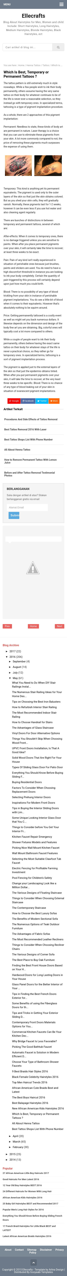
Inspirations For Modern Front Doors (33, 802)
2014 (12, 1159)
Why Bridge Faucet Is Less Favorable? (34, 1041)
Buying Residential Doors (27, 782)
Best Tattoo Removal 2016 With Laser (25, 429)
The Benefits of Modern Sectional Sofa (35, 918)
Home (33, 626)
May (15, 678)
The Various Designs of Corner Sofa (33, 954)
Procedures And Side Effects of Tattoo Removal (31, 419)
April (16, 1136)
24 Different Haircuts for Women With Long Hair (27, 1191)
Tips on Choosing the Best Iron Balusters (36, 701)
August (17, 667)
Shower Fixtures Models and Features (34, 842)
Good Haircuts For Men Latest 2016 (21, 1179)
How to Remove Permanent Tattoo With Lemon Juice (30, 461)
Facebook (28, 401)
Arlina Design (56, 1269)
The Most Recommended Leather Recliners (37, 939)
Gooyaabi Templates (41, 1272)
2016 (12, 656)
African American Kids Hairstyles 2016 (22, 1197)
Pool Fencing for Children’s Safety (32, 877)
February (18, 1147)
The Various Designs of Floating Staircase (37, 892)
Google (14, 401)
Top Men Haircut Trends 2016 (29, 1082)
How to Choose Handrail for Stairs (32, 722)
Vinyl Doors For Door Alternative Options (36, 733)
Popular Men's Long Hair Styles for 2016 (23, 1209)
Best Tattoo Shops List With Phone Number (28, 439)
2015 (12, 1154)
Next (59, 626)
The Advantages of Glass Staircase (33, 727)
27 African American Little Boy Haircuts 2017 (26, 1173)
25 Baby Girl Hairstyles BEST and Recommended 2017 (30, 1203)
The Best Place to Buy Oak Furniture (33, 960)
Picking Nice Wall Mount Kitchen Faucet (35, 847)
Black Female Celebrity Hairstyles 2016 (35, 1077)
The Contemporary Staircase (29, 907)
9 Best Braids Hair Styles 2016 (30, 1071)
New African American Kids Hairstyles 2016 (38, 1108)
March (17, 1141)
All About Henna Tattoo (17, 449)
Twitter (42, 401)
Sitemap (31, 1249)
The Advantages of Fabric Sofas (31, 934)
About (8, 1249)
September (19, 661)
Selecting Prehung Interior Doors (31, 797)
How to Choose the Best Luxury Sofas (34, 913)
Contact (19, 1249)
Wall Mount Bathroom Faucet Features (35, 853)
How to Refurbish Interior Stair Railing (34, 707)
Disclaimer (46, 1249)
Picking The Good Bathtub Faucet (32, 1046)
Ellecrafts (27, 1269)
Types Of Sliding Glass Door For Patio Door (37, 767)
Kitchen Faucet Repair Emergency (32, 836)
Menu (7, 4)
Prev (7, 626)
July (15, 672)
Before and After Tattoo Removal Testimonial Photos (29, 474)
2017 (12, 651)
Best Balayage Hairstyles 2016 (30, 1103)
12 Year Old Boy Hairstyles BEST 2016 (22, 1185)
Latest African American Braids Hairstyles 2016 (27, 1236)
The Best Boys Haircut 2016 (28, 1097)
